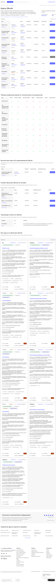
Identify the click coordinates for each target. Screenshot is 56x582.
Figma (35, 535)
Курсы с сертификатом (20, 551)
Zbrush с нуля (5, 248)
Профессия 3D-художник (5, 151)
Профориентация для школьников (37, 552)
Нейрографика (48, 530)
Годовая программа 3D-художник (5, 119)
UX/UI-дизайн (48, 532)
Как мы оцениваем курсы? (6, 16)
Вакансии (48, 552)
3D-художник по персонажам (5, 145)
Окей (18, 579)
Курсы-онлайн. (7, 548)
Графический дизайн (5, 535)
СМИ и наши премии (20, 564)
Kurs (3, 1)
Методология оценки (20, 562)
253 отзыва (13, 34)
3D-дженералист (5, 113)
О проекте (18, 560)
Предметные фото (15, 530)
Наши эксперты (49, 556)
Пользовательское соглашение (36, 571)
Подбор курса (48, 557)
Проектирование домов (5, 532)
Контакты (18, 563)
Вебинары (33, 555)
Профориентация (34, 551)
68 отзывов (13, 74)
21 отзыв (12, 47)
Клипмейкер (36, 530)
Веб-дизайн (25, 532)
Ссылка (3, 225)
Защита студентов (49, 555)
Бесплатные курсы (19, 555)
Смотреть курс (4, 202)
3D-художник (4, 124)
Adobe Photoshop (26, 535)
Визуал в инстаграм (4, 530)
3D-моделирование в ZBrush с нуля (5, 106)
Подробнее (4, 26)
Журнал (47, 551)
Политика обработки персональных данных (48, 571)
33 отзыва (13, 60)
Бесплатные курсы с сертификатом (22, 557)
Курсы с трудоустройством (21, 552)
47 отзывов (13, 40)
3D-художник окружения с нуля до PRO (4, 135)
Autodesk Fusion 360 (27, 530)
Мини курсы (18, 556)
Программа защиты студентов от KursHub (20, 16)
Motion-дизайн (15, 535)
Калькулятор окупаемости (35, 556)
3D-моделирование (49, 535)
